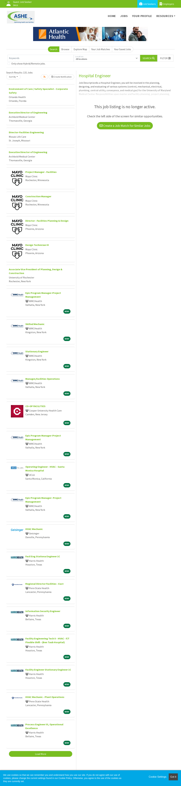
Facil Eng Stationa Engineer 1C (42, 556)
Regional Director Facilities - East (44, 583)
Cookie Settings (157, 776)
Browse (65, 49)
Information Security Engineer (42, 611)
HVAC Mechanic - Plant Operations (44, 697)
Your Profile (142, 16)
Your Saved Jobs (122, 49)
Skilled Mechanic (34, 324)
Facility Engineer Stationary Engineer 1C (48, 669)
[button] (165, 58)
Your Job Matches (100, 49)
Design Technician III (37, 244)
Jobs (124, 16)
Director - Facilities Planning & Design (46, 220)
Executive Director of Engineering (28, 112)
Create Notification (61, 76)
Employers (167, 4)
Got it (173, 776)
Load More (40, 753)
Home (112, 16)
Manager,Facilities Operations (42, 378)
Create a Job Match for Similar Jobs (124, 126)
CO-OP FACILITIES (35, 406)
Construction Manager (38, 196)
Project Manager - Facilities (41, 171)
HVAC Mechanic (34, 529)
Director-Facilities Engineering (26, 132)
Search (53, 49)
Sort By (12, 76)
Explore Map (80, 49)
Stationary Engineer (36, 351)
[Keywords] (41, 58)
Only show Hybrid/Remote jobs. (28, 63)
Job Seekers (147, 4)
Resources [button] (164, 16)
